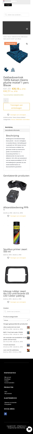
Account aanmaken (9, 383)
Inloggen (8, 5)
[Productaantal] (6, 100)
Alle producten (8, 393)
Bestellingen (7, 379)
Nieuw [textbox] (16, 320)
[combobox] (16, 319)
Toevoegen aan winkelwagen (16, 106)
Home (5, 36)
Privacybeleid (7, 404)
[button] (27, 43)
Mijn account (7, 377)
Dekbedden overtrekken (23, 119)
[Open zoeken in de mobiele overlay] (16, 14)
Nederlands (7, 1)
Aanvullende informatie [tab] (12, 130)
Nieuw (9, 36)
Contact (6, 381)
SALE (5, 391)
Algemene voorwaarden (10, 402)
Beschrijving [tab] (8, 127)
